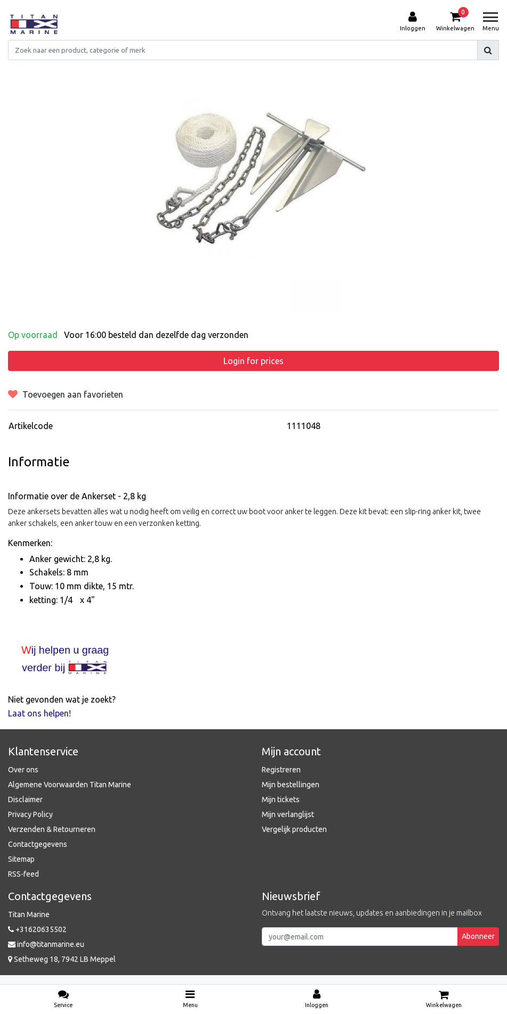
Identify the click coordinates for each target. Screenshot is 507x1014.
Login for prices (253, 361)
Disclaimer (25, 799)
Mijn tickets (281, 799)
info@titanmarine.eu (46, 944)
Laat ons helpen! (39, 713)
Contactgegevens (37, 844)
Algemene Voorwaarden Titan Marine (69, 784)
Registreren (281, 769)
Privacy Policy (30, 814)
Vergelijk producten (294, 829)
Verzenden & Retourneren (51, 829)
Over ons (23, 769)
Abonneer (478, 936)
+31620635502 (37, 929)
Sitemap (21, 859)
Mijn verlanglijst (288, 814)
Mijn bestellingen (290, 784)
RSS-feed (23, 874)
